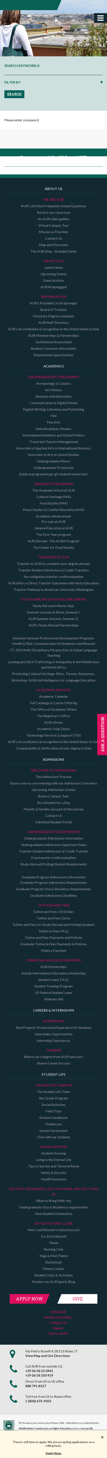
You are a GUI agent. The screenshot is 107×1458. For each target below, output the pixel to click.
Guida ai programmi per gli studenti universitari (53, 474)
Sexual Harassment (53, 1130)
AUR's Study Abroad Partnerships (54, 625)
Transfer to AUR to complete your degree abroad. (53, 563)
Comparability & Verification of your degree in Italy (53, 748)
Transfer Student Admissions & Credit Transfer (53, 851)
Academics (53, 366)
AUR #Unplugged (53, 287)
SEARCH (14, 94)
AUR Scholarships (53, 967)
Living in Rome (53, 1147)
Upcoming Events (53, 274)
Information (53, 296)
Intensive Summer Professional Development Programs (53, 638)
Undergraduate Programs (53, 377)
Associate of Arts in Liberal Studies (53, 454)
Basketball (53, 1262)
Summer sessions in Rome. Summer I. (53, 612)
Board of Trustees (53, 309)
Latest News (53, 267)
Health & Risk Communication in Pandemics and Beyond (53, 643)
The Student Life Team (53, 1092)
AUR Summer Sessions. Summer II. (53, 619)
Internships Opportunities (54, 1034)
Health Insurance (53, 1179)
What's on (53, 261)
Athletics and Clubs (53, 1223)
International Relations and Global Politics (53, 435)
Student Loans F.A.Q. (53, 979)
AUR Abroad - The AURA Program (53, 541)
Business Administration (54, 396)
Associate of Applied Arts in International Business (53, 448)
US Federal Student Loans (53, 992)
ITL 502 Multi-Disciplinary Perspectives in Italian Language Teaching (53, 652)
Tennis (53, 1243)
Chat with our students (53, 1137)
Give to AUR (58, 1333)
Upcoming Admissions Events (53, 790)
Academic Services (53, 690)
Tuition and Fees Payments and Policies (53, 937)
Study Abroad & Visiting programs (53, 599)
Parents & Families (58, 1317)
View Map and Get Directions (47, 1356)
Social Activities (53, 1104)
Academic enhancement (53, 516)
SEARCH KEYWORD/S (22, 65)
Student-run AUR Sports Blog (53, 1281)
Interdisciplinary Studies (53, 429)
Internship (53, 1021)
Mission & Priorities (53, 232)
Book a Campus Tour (53, 796)
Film (53, 416)
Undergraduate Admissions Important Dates (53, 845)
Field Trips (53, 1111)
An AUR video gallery (53, 219)
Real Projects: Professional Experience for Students (53, 1027)
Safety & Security (53, 1172)
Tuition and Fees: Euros (53, 918)
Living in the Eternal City (53, 1160)
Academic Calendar (53, 696)
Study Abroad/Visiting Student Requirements (53, 864)
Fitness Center (53, 1269)
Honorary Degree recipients (53, 316)
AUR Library (53, 722)
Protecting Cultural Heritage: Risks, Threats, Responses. (53, 674)
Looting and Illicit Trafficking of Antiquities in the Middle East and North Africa (53, 664)
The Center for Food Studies (53, 547)
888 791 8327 (35, 1386)
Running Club (53, 1249)
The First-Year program (53, 534)
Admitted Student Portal (53, 822)
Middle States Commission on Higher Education (45, 1428)
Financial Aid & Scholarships (53, 960)
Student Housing (53, 1153)
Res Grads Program (53, 1098)
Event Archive (53, 280)
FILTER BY (12, 82)
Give (78, 1298)
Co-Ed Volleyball (53, 1236)
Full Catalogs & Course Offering (53, 703)
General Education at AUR (53, 528)
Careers (53, 1050)
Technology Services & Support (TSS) (53, 735)
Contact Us (53, 238)
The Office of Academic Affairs (53, 709)
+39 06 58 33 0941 (39, 1371)
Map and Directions (53, 245)
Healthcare (53, 1124)
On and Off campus (53, 1085)
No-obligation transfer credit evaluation (53, 576)
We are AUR (53, 199)
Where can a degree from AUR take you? (53, 1057)
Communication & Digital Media (53, 403)
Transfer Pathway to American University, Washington (54, 589)
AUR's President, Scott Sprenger (53, 303)
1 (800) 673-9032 (38, 1401)
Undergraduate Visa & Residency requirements (53, 1207)
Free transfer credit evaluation (53, 858)
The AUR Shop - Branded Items (53, 251)
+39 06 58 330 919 (39, 1375)
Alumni (58, 1328)
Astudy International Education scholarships (53, 973)
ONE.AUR (57, 1312)
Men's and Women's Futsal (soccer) (53, 1230)
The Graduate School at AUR (53, 490)
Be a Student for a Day (53, 802)
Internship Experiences (53, 1040)
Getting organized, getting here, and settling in (54, 1191)
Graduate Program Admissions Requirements (53, 882)
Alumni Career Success (53, 1063)
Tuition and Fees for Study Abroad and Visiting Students (54, 924)
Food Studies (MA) (53, 503)
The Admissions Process (53, 777)
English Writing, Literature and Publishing (53, 409)
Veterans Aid (53, 999)
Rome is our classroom (53, 212)
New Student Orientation (53, 1213)
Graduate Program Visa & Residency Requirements (53, 889)
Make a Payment (53, 950)
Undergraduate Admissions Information (53, 838)
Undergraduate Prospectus (54, 467)
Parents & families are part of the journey (54, 809)
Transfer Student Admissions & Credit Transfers (53, 570)
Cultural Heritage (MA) (53, 497)
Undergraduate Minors (54, 461)
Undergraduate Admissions (53, 832)
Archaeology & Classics (53, 383)
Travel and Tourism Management (53, 442)
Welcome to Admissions (53, 770)
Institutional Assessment (53, 342)
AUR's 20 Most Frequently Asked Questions (53, 206)
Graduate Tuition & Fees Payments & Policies (53, 944)
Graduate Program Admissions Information (54, 877)
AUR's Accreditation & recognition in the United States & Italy (53, 329)
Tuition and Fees (53, 905)
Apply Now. (54, 1453)
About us (53, 189)
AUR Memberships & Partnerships (53, 335)
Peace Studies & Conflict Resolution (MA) (53, 510)
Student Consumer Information (53, 348)
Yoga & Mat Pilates (53, 1256)
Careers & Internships (53, 1010)
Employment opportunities (53, 355)
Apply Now (29, 1298)
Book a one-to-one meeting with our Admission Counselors (53, 783)
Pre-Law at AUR (53, 521)
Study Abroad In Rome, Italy (53, 606)
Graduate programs (53, 484)
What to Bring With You (53, 1201)
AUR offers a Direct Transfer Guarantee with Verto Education (53, 583)
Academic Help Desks (53, 729)
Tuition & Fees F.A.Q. (53, 931)
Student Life (53, 1074)
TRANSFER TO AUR (53, 557)
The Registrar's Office (53, 716)
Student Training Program (53, 986)
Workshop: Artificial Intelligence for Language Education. (53, 680)
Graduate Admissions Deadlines (53, 895)
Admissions (53, 759)
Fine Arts (53, 422)
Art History (53, 390)
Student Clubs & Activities (53, 1275)
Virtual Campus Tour (53, 225)
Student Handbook (53, 1117)
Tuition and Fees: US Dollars (53, 911)
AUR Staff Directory (53, 322)
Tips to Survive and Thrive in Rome (53, 1166)
